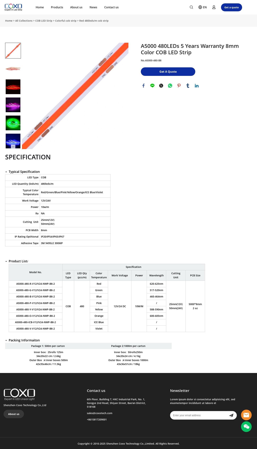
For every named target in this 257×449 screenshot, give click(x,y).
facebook (143, 85)
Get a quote (231, 7)
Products (57, 7)
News (93, 7)
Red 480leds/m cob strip (94, 20)
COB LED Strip (43, 20)
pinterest (179, 85)
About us (76, 7)
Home (40, 7)
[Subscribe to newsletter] (231, 414)
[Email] (198, 414)
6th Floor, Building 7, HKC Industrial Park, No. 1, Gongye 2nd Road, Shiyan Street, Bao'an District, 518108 (116, 402)
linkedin (196, 85)
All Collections (23, 20)
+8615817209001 (97, 418)
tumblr (187, 85)
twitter (161, 85)
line (152, 85)
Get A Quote (168, 71)
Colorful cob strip (65, 20)
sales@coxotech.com (99, 412)
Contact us (111, 7)
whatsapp (170, 85)
